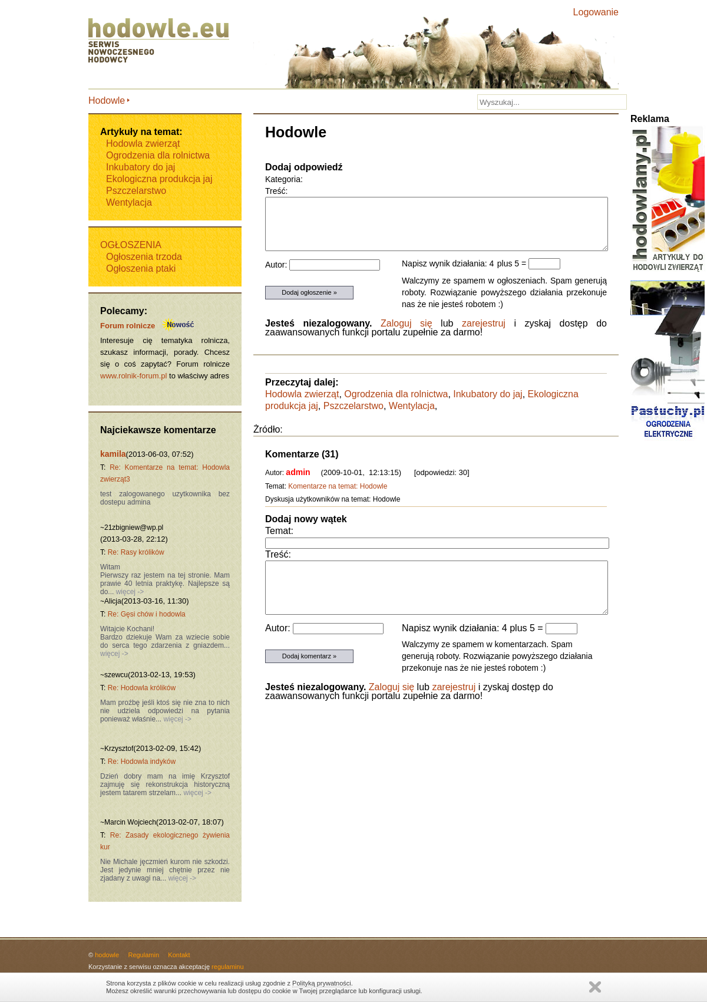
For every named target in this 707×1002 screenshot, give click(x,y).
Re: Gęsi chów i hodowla (147, 614)
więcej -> (129, 592)
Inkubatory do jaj (487, 394)
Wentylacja (412, 406)
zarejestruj (484, 323)
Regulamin (143, 954)
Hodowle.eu (162, 41)
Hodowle (106, 100)
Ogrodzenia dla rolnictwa (396, 394)
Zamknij (595, 987)
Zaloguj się (406, 323)
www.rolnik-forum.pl (133, 375)
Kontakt (179, 954)
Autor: (279, 628)
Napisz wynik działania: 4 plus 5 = (474, 628)
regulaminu (227, 966)
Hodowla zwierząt (302, 394)
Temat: (279, 531)
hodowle (107, 954)
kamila (113, 454)
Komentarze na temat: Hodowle (337, 486)
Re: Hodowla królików (142, 688)
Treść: (278, 554)
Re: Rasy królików (136, 552)
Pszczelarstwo (353, 406)
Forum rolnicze (127, 325)
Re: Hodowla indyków (142, 761)
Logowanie (596, 12)
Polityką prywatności (321, 983)
